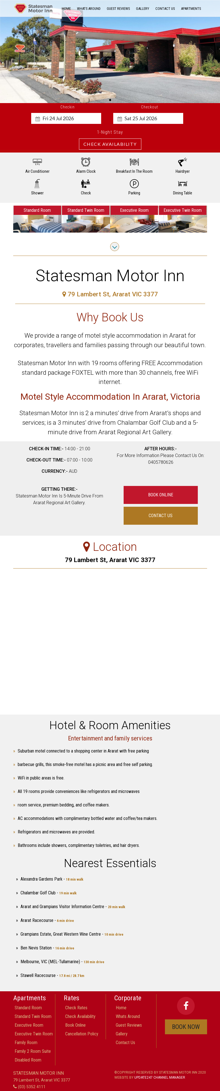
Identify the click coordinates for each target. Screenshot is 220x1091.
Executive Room (29, 1025)
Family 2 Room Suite (33, 1051)
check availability (80, 1016)
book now (186, 1026)
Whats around (89, 8)
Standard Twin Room (33, 1016)
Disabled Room (28, 1060)
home (66, 8)
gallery (142, 8)
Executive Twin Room (34, 1034)
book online (160, 494)
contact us (165, 8)
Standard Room (28, 1007)
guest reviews (118, 8)
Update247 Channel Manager (159, 1077)
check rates (76, 1007)
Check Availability (110, 144)
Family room (26, 1042)
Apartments (191, 8)
